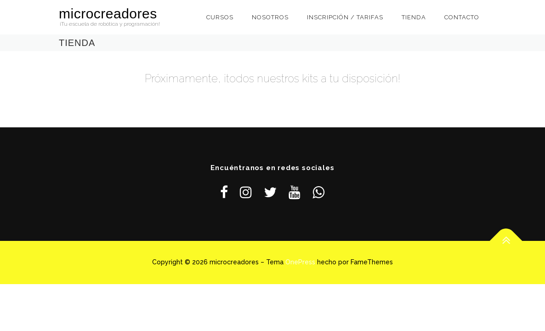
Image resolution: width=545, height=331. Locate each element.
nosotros (270, 17)
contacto (461, 17)
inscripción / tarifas (345, 17)
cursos (219, 17)
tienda (414, 17)
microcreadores (108, 13)
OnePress (300, 262)
